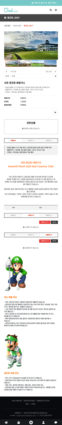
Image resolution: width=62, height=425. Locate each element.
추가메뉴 (52, 3)
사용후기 (31, 140)
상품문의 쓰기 (45, 241)
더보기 (54, 222)
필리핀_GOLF (28, 26)
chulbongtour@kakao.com (26, 415)
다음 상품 (51, 71)
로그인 (44, 3)
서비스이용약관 (17, 401)
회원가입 (36, 3)
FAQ (27, 404)
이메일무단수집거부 (42, 401)
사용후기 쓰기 (45, 222)
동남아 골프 (17, 26)
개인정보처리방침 (29, 401)
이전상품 (10, 71)
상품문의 (49, 140)
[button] (6, 45)
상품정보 (13, 140)
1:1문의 (32, 404)
